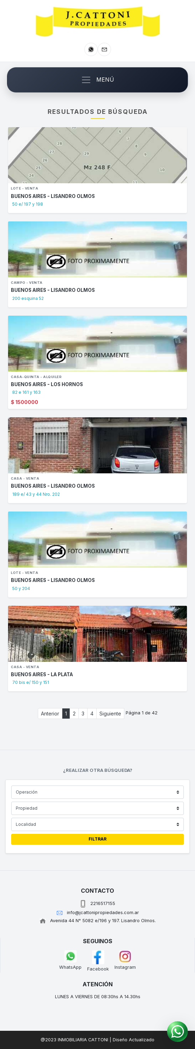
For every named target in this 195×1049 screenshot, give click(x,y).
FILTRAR (97, 839)
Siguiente (110, 714)
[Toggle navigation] (97, 80)
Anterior (50, 714)
